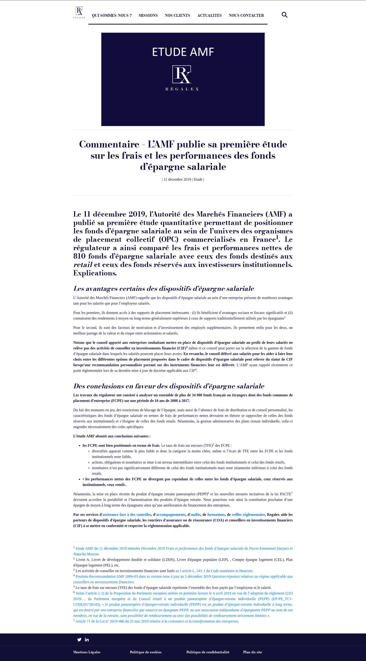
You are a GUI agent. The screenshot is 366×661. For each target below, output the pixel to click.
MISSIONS (148, 19)
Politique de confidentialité (208, 652)
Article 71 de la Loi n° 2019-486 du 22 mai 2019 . (157, 621)
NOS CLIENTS (177, 19)
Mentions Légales (86, 652)
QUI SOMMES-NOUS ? (111, 19)
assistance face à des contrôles (127, 515)
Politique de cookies (146, 652)
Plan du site (252, 652)
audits (196, 515)
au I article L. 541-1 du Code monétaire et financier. (214, 571)
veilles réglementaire (248, 515)
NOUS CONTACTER (246, 19)
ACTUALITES (209, 19)
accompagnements (170, 515)
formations (216, 515)
